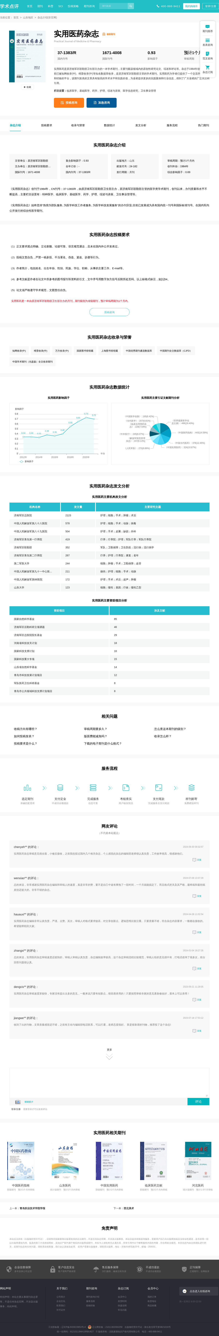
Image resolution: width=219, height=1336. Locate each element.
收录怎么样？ (163, 736)
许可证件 (60, 1310)
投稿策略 (73, 6)
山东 (131, 160)
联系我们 (60, 1305)
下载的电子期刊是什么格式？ (103, 743)
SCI (60, 6)
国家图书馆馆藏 (85, 350)
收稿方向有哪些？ (25, 728)
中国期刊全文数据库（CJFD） (176, 350)
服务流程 (90, 1301)
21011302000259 (113, 1327)
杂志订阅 (123, 1288)
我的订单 (152, 1297)
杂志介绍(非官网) (47, 17)
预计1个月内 (195, 52)
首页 (29, 6)
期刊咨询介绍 (92, 1297)
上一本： (27, 1208)
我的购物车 (191, 6)
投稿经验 (90, 1305)
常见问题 (122, 1310)
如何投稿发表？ (24, 736)
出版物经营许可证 (33, 1239)
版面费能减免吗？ (95, 736)
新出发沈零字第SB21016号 (157, 1327)
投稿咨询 (71, 102)
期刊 (40, 6)
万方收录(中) (62, 350)
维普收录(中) (40, 350)
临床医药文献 (153, 1185)
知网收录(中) (19, 350)
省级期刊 (110, 34)
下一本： (124, 1208)
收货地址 (152, 1301)
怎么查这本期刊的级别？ (170, 728)
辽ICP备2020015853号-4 (73, 1327)
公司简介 (60, 1297)
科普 (50, 6)
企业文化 (60, 1301)
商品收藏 (152, 1305)
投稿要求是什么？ (25, 743)
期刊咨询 (89, 6)
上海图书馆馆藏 (109, 350)
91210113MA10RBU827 (82, 1331)
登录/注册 (210, 6)
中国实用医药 (109, 1185)
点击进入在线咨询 (200, 1291)
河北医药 (198, 1185)
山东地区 (28, 17)
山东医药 (65, 1185)
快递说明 (122, 1305)
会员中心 (122, 1297)
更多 (109, 1054)
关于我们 (61, 1288)
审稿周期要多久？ (95, 728)
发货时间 (122, 1301)
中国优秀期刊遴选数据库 (139, 350)
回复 (197, 860)
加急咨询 (104, 102)
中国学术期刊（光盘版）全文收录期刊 (32, 361)
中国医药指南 (21, 1185)
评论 (198, 1101)
